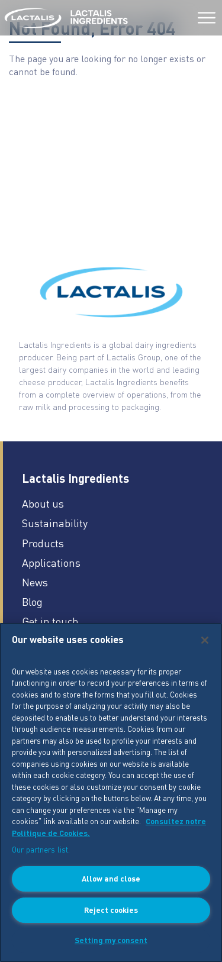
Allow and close (111, 878)
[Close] (205, 640)
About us (43, 503)
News (35, 582)
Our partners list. (41, 849)
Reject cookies (111, 910)
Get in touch (50, 621)
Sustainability (55, 523)
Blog (32, 601)
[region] (111, 792)
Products (43, 543)
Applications (51, 562)
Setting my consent (111, 940)
